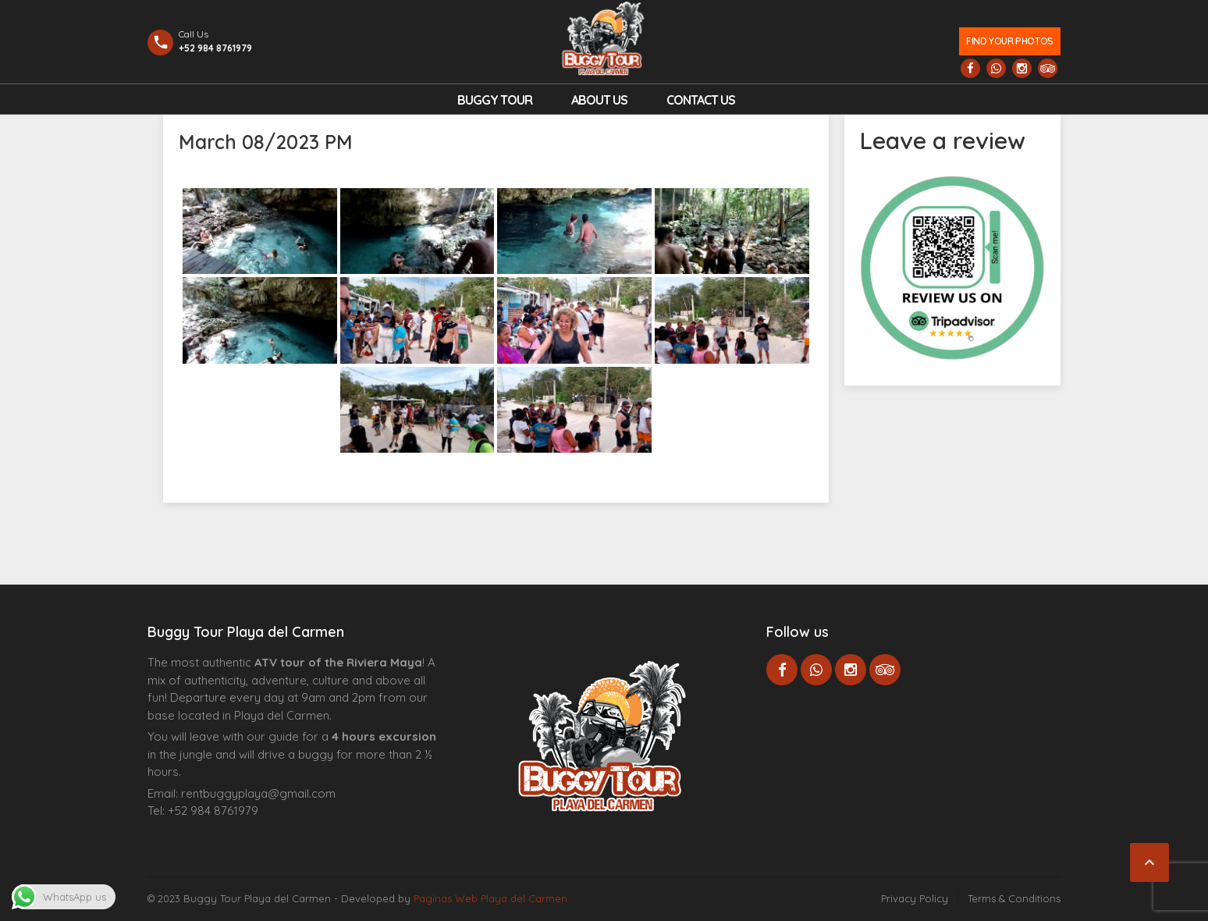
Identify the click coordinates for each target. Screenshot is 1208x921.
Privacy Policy (914, 898)
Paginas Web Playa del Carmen (490, 898)
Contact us (700, 100)
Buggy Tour (494, 100)
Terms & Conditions (1014, 898)
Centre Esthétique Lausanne (235, 835)
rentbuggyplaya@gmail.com (258, 793)
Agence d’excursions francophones (179, 835)
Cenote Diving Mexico (279, 835)
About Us (599, 100)
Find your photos (1009, 41)
